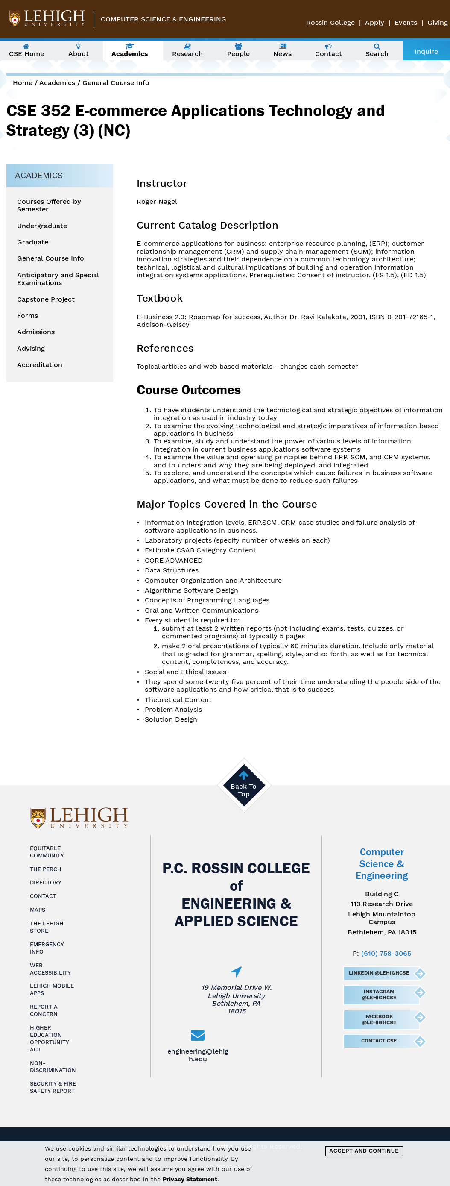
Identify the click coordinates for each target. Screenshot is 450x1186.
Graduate (32, 242)
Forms (27, 316)
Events (405, 22)
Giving (437, 22)
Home (22, 83)
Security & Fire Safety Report (53, 1087)
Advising (31, 348)
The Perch (45, 869)
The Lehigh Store (47, 927)
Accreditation (39, 365)
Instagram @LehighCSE (379, 995)
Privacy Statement (190, 1179)
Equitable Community (47, 852)
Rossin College (330, 22)
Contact (43, 896)
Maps (37, 910)
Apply (374, 22)
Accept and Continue (364, 1151)
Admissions (36, 332)
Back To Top (244, 790)
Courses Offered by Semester (49, 205)
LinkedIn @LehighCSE (379, 973)
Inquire (426, 51)
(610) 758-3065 (386, 953)
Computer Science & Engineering (163, 19)
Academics (57, 83)
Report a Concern (44, 1010)
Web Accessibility (50, 969)
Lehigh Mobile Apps (52, 989)
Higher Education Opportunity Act (49, 1039)
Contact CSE (379, 1041)
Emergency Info (47, 948)
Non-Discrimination (53, 1067)
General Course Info (115, 83)
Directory (45, 882)
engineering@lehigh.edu (197, 1055)
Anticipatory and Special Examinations (58, 279)
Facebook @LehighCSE (379, 1019)
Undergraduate (42, 226)
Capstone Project (46, 299)
